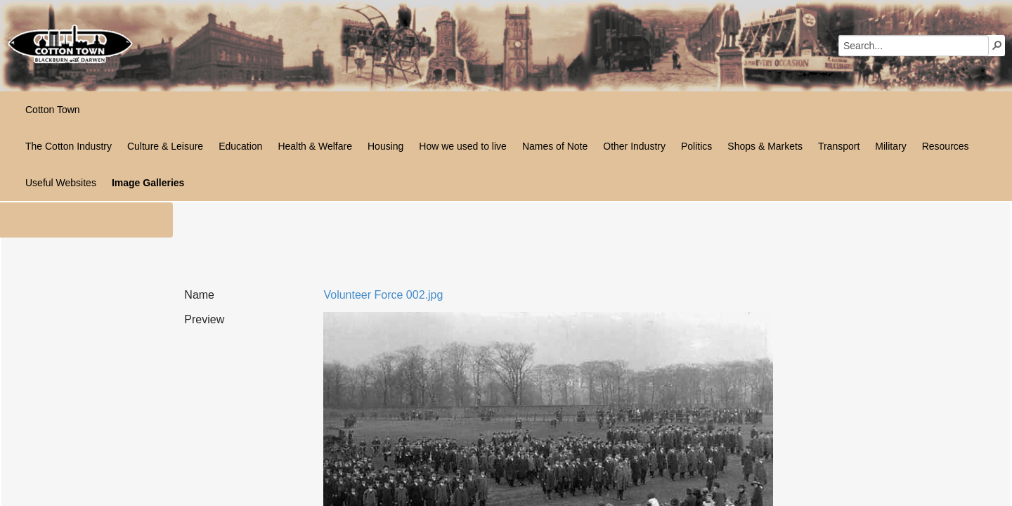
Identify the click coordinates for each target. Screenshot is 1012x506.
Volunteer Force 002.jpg (383, 295)
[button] (997, 45)
